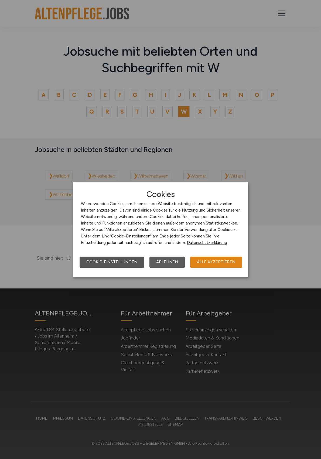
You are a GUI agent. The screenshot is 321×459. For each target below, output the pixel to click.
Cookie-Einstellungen (111, 262)
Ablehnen (167, 262)
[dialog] (160, 229)
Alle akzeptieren (216, 262)
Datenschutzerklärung (207, 242)
